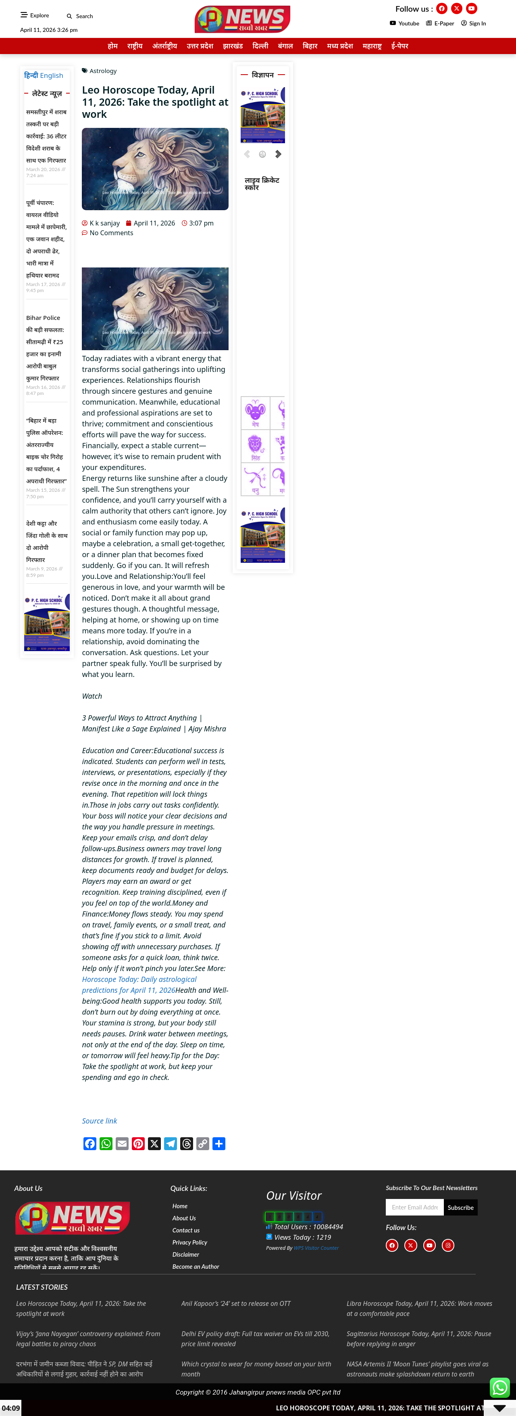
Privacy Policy (190, 1242)
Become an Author (196, 1266)
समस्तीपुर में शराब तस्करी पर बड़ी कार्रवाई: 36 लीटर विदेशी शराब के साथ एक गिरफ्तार (46, 136)
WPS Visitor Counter (316, 1247)
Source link (99, 1121)
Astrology (103, 71)
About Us (184, 1218)
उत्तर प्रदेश (200, 45)
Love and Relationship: (135, 576)
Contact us (186, 1230)
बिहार (310, 45)
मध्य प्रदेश (340, 45)
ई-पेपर (399, 45)
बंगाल (285, 45)
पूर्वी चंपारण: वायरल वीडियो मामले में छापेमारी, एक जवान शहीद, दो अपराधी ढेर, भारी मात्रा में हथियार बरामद (46, 238)
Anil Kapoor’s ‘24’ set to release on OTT (236, 1303)
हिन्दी (31, 75)
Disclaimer (186, 1254)
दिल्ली (260, 45)
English (51, 75)
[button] (69, 16)
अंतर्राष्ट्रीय (164, 45)
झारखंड (233, 45)
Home (180, 1205)
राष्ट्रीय (135, 45)
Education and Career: (117, 750)
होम (113, 45)
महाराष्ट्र (372, 45)
